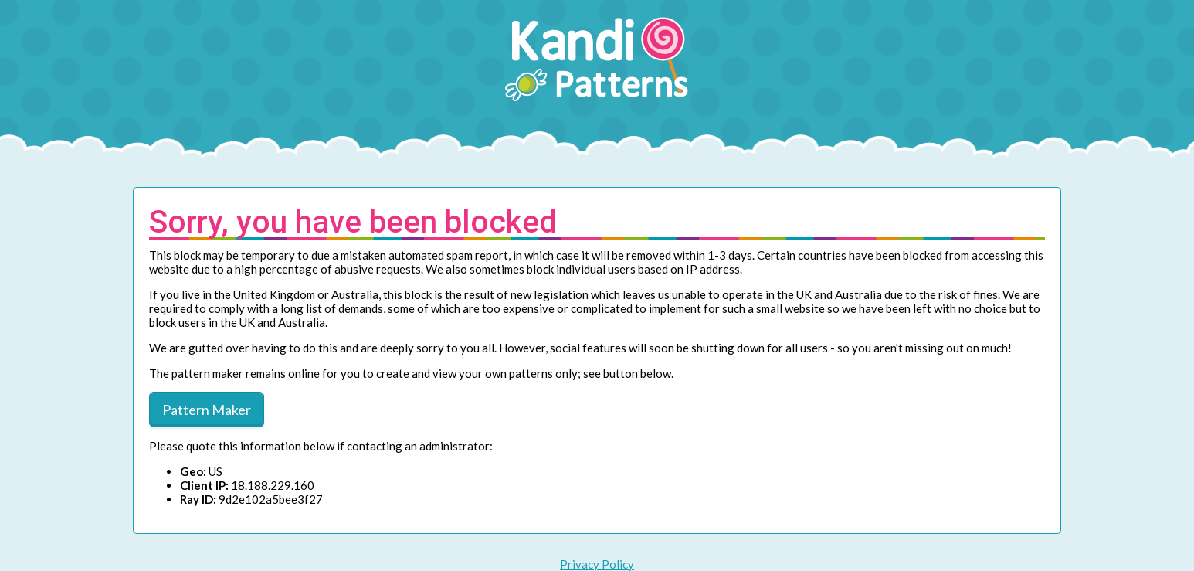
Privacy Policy (597, 564)
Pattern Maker (206, 409)
